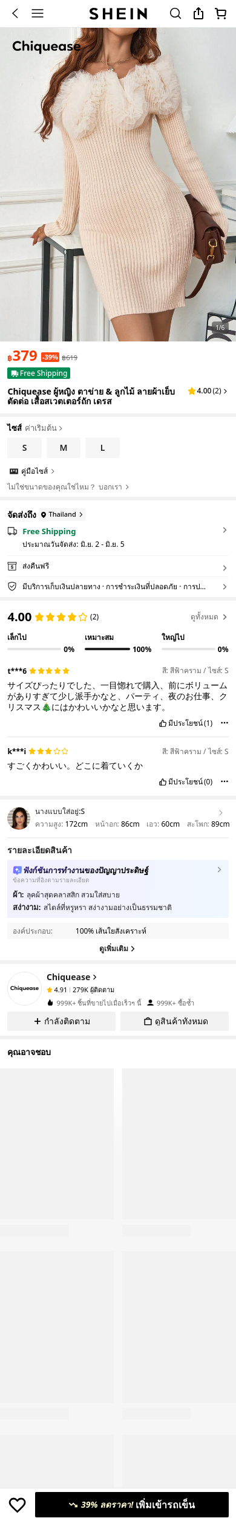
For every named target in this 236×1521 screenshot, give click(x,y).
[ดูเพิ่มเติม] (117, 949)
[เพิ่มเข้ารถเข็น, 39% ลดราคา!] (131, 1504)
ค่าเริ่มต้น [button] (44, 428)
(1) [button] (208, 723)
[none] (24, 988)
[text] (22, 355)
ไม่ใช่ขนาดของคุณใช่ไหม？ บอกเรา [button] (68, 487)
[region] (118, 627)
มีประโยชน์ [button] (185, 723)
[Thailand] (61, 514)
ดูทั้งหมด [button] (209, 617)
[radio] (24, 447)
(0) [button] (208, 782)
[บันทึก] (17, 1504)
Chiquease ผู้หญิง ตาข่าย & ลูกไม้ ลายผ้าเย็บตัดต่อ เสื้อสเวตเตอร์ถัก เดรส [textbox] (90, 396)
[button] (208, 391)
